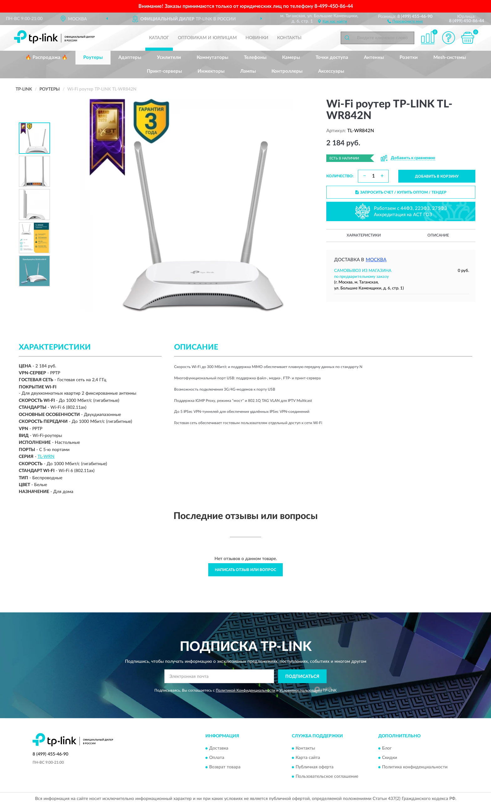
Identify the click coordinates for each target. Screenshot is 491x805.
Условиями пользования (300, 690)
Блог (387, 748)
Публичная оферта (314, 767)
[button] (405, 21)
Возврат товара (224, 767)
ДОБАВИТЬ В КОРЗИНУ (437, 176)
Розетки (409, 57)
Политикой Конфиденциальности (245, 690)
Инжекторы (211, 71)
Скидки (389, 758)
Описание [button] (438, 235)
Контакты (289, 38)
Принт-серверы (164, 71)
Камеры (291, 57)
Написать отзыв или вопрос (245, 570)
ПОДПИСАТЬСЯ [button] (302, 676)
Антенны (374, 57)
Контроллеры (286, 71)
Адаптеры (129, 57)
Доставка (218, 748)
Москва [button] (376, 259)
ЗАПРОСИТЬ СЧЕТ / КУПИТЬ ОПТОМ (401, 192)
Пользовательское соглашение (327, 776)
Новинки (257, 38)
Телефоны (255, 57)
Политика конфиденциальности (414, 767)
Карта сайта (308, 758)
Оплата (216, 758)
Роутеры (93, 57)
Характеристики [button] (364, 235)
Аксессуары (331, 71)
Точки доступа (332, 57)
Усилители (169, 57)
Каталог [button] (159, 38)
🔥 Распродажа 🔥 (46, 57)
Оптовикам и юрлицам (207, 38)
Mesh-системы (449, 57)
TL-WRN (46, 456)
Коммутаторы (212, 57)
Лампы (248, 71)
